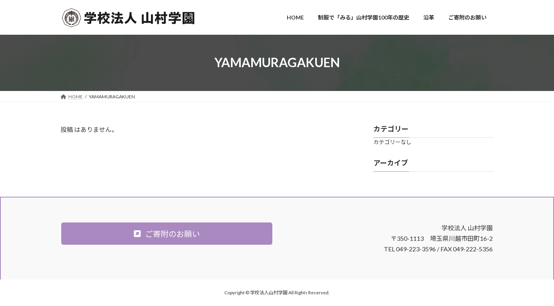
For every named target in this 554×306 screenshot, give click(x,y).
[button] (166, 233)
